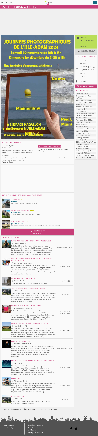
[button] (86, 42)
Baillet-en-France (82, 151)
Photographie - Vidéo (53, 146)
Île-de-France (84, 77)
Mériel (78, 104)
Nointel (78, 118)
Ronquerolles (80, 133)
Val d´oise (42, 409)
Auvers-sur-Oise (81, 120)
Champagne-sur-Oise (83, 96)
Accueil (4, 409)
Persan (78, 124)
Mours (78, 109)
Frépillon (79, 144)
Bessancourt (80, 157)
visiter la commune (86, 86)
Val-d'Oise (83, 74)
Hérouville (79, 135)
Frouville (79, 140)
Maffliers (79, 149)
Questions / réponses (35, 425)
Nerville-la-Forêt (81, 113)
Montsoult (79, 153)
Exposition (42, 146)
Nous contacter (9, 425)
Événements (16, 409)
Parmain (79, 94)
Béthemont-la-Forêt (83, 142)
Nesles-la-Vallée (81, 107)
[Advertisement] (49, 22)
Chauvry (79, 146)
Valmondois (80, 100)
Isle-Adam (83, 63)
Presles (78, 111)
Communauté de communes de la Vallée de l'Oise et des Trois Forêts (88, 68)
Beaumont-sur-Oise (83, 129)
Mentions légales (9, 428)
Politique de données (35, 433)
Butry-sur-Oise (81, 102)
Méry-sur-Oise (81, 122)
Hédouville (79, 127)
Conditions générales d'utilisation (35, 429)
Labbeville (79, 131)
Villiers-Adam (80, 116)
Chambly (79, 138)
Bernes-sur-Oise (81, 155)
